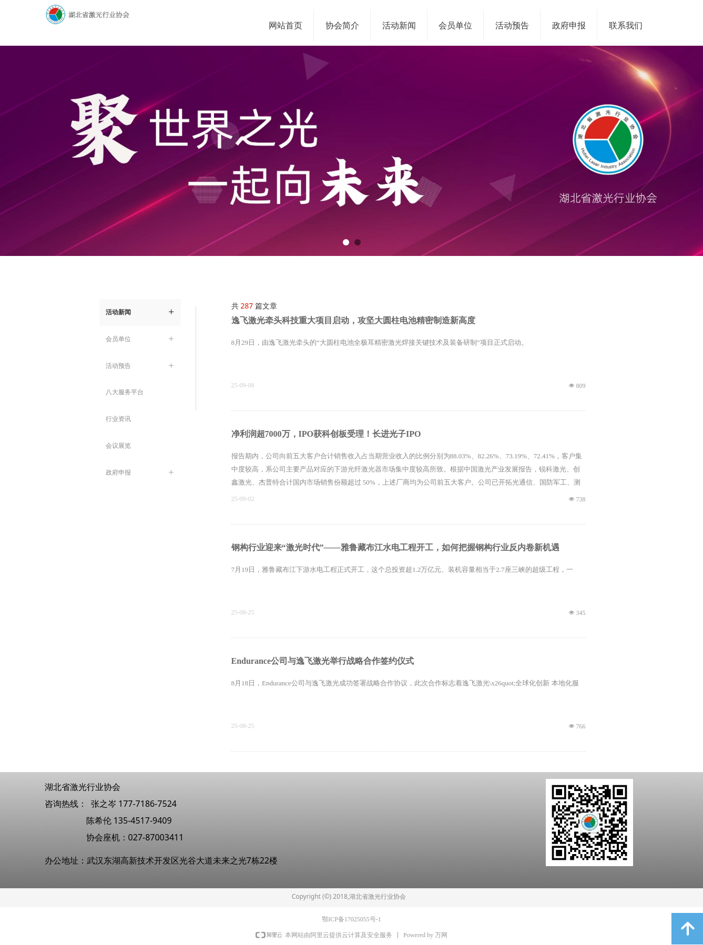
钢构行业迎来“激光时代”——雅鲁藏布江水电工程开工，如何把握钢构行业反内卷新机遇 (395, 547)
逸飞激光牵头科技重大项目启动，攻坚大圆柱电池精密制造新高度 (353, 320)
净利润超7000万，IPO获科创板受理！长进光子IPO (326, 433)
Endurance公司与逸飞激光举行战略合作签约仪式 (322, 660)
